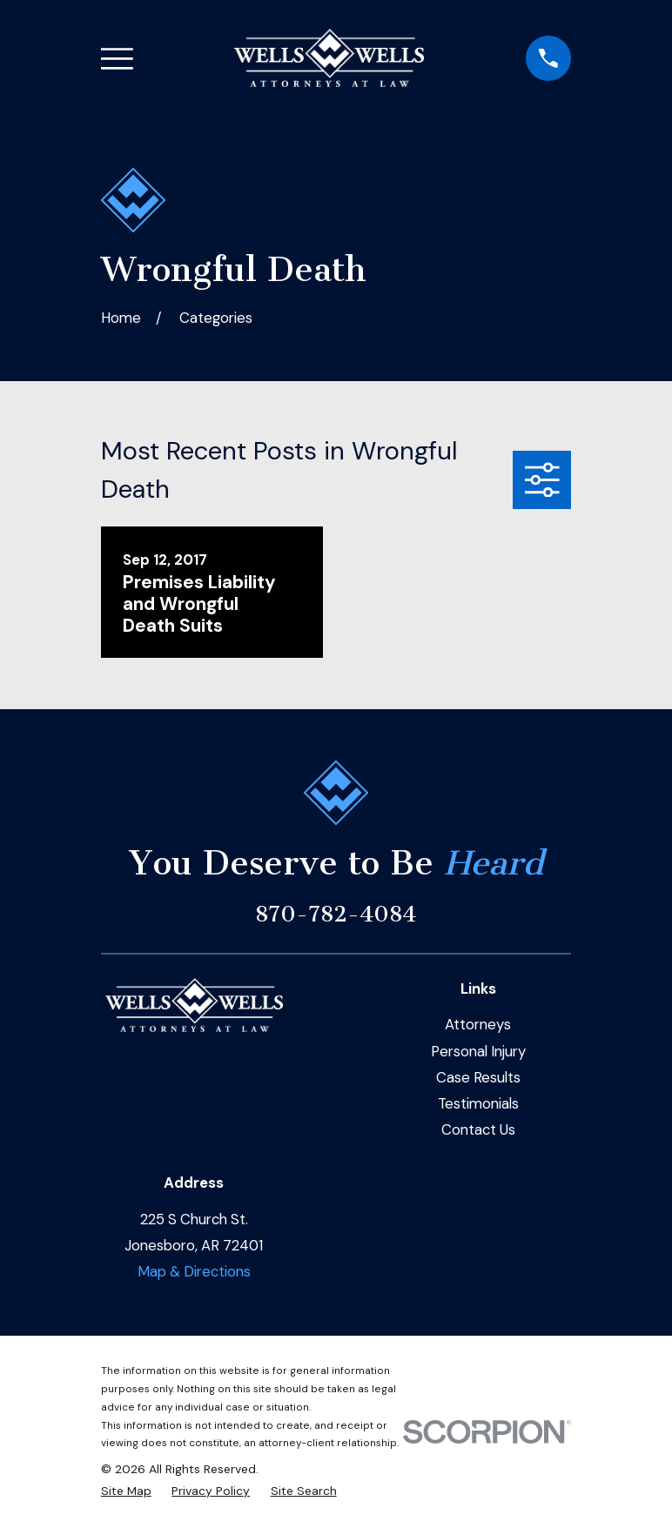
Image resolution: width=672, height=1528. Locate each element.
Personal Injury (478, 1051)
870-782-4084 (335, 914)
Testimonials (478, 1103)
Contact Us (478, 1129)
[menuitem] (126, 1491)
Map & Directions (194, 1271)
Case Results (478, 1077)
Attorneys (478, 1024)
